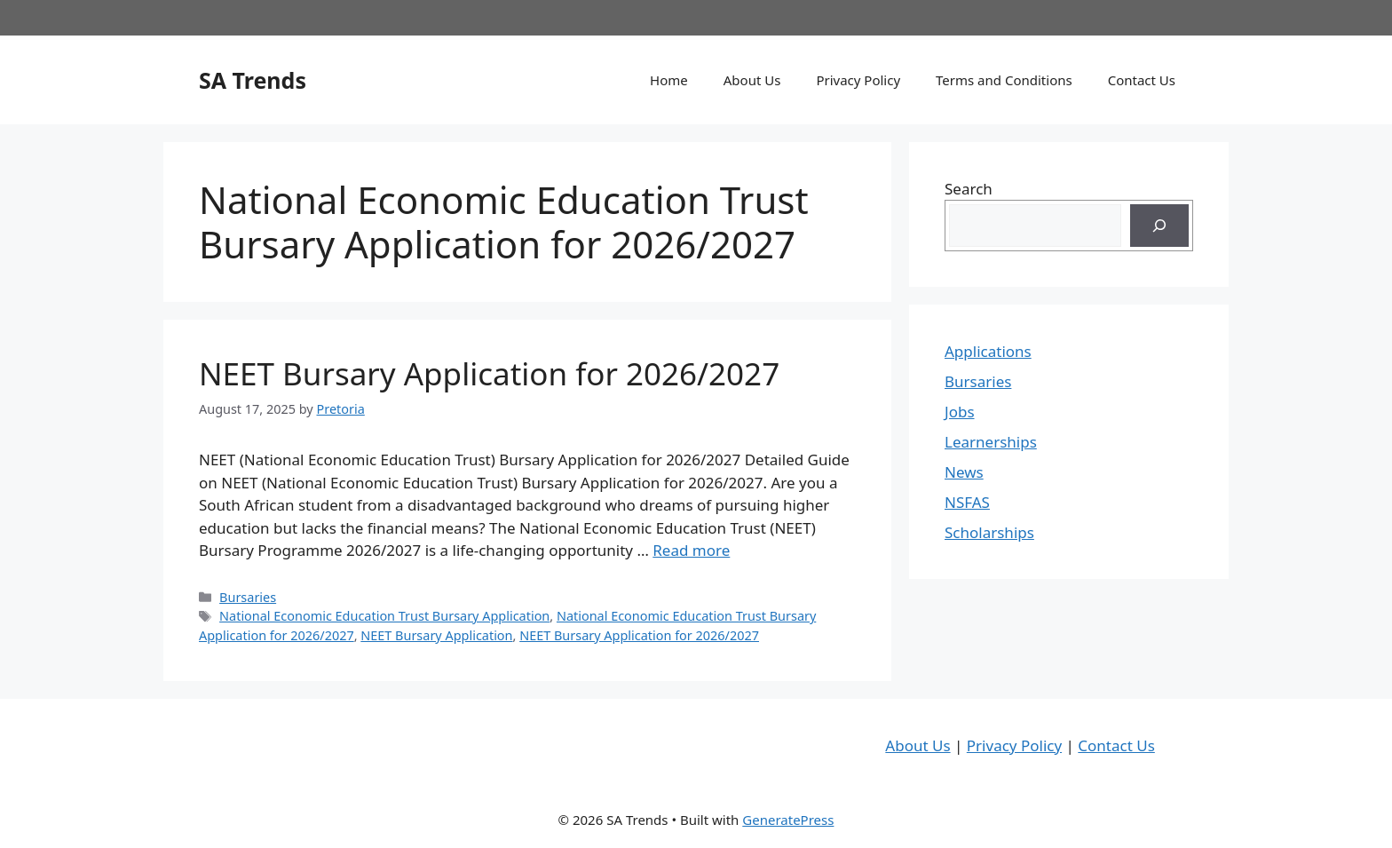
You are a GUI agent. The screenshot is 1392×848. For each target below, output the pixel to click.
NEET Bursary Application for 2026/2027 (489, 373)
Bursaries (247, 597)
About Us (752, 80)
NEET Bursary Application (436, 635)
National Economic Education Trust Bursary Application (384, 615)
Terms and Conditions (1004, 80)
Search (969, 188)
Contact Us (1141, 80)
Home (669, 80)
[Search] (1159, 225)
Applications (988, 351)
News (964, 472)
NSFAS (967, 502)
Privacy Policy (858, 80)
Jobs (960, 411)
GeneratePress (788, 819)
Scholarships (989, 532)
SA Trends (252, 80)
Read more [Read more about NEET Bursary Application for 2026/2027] (691, 550)
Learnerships (991, 442)
